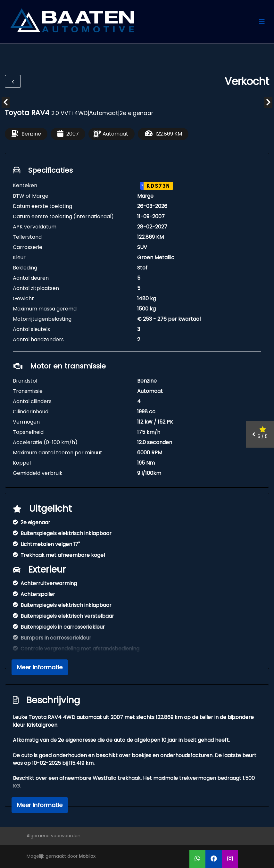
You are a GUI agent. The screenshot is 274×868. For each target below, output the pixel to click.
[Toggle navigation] (262, 22)
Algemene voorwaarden (53, 835)
